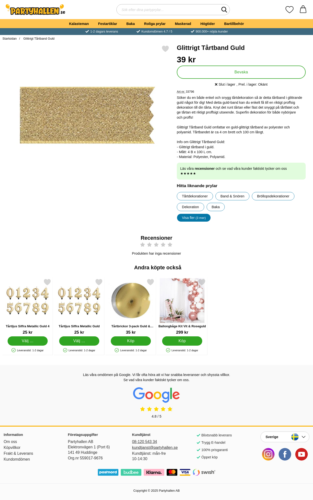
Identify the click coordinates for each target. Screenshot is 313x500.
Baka (130, 24)
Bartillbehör (234, 24)
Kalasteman (79, 24)
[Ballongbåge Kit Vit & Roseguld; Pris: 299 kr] (182, 306)
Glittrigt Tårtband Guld (38, 38)
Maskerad (183, 24)
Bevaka (241, 72)
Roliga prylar (155, 24)
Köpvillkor (12, 447)
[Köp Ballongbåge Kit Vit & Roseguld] (182, 341)
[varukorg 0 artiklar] (303, 9)
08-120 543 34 (144, 442)
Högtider (208, 24)
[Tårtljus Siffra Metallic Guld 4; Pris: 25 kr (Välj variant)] (27, 306)
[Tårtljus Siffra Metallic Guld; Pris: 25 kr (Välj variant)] (79, 306)
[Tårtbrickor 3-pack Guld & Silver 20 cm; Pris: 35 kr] (131, 306)
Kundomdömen (17, 459)
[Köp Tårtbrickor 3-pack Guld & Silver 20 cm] (131, 341)
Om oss (10, 442)
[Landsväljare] (284, 437)
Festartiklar (107, 24)
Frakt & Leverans (18, 453)
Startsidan (9, 38)
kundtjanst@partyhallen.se (155, 447)
